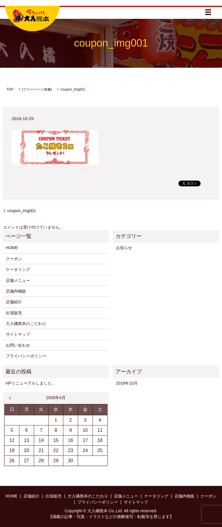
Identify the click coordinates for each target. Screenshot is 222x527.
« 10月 (11, 398)
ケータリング (18, 269)
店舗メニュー (18, 280)
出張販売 (14, 313)
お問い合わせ (18, 345)
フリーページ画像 (37, 89)
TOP (9, 89)
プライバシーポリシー (26, 356)
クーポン (14, 258)
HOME (12, 247)
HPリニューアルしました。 (31, 383)
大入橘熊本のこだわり (26, 323)
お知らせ (124, 247)
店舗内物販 (16, 291)
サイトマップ (18, 334)
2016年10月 (127, 383)
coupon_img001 (21, 210)
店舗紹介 (14, 302)
